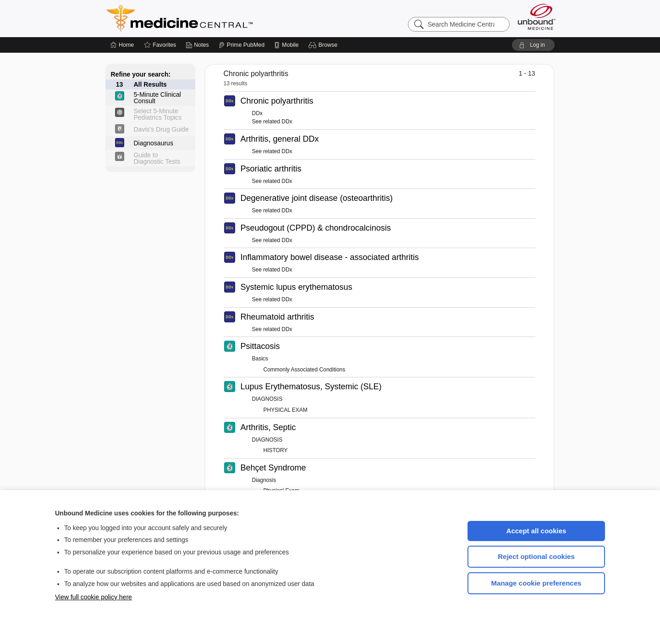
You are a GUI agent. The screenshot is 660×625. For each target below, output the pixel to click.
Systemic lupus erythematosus (296, 287)
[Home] (122, 45)
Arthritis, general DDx (280, 139)
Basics (260, 358)
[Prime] (241, 45)
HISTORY (276, 450)
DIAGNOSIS (267, 399)
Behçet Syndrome (273, 467)
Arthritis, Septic (268, 427)
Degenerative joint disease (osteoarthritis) (317, 198)
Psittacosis (260, 346)
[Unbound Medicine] (537, 16)
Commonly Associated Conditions (305, 369)
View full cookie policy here (93, 597)
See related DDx (272, 121)
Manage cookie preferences (536, 583)
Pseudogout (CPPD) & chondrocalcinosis (316, 227)
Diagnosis (264, 480)
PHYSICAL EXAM (286, 410)
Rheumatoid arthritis (277, 316)
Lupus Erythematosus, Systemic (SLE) (311, 386)
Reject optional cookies (536, 556)
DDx (257, 113)
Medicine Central (220, 18)
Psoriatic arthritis (271, 168)
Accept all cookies (536, 531)
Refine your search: (141, 74)
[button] (324, 45)
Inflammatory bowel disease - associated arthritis (330, 257)
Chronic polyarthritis (277, 100)
